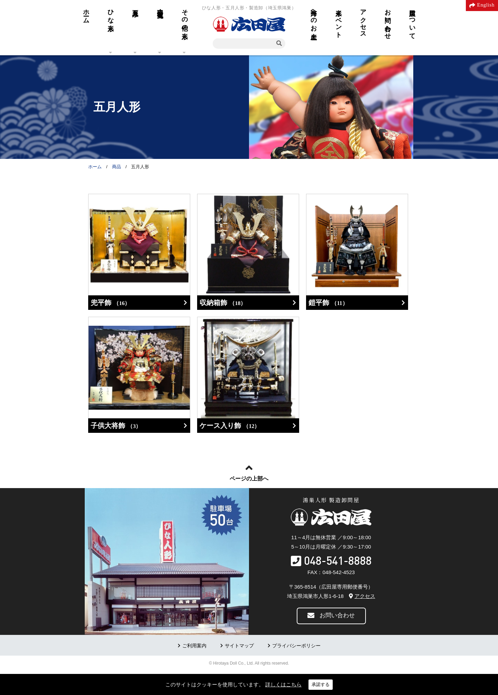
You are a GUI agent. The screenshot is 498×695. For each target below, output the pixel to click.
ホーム (86, 12)
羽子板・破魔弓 (160, 6)
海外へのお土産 (313, 17)
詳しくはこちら (283, 684)
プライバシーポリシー (296, 645)
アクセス (363, 20)
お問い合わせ (387, 20)
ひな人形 (110, 13)
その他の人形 (184, 17)
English (486, 5)
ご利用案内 (194, 645)
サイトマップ (239, 645)
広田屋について (412, 20)
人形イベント (338, 20)
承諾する (321, 684)
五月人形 (135, 6)
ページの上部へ (249, 479)
